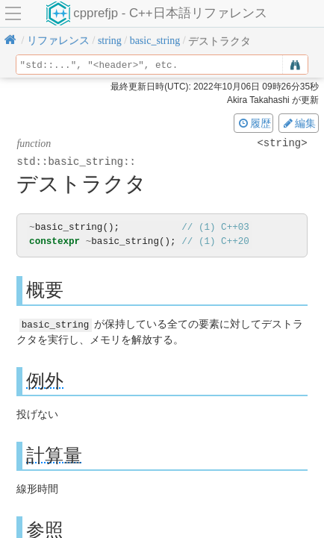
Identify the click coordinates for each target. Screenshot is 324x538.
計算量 (54, 455)
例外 (44, 380)
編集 (298, 123)
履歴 (254, 123)
